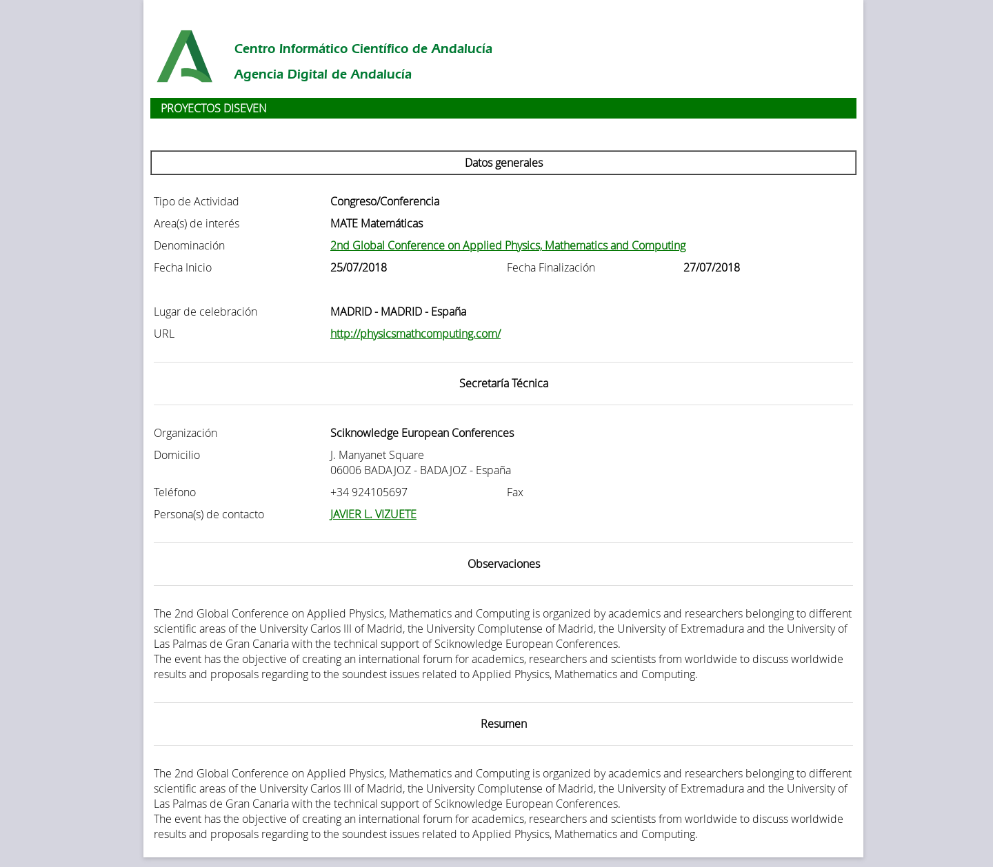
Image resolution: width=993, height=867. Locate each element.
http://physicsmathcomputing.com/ (415, 333)
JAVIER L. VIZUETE (373, 514)
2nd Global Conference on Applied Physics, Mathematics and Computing (507, 245)
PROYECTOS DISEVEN (214, 108)
